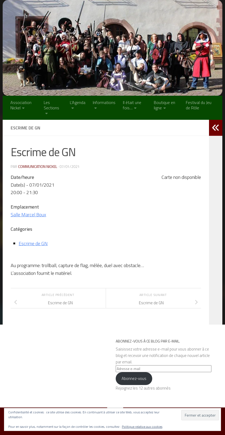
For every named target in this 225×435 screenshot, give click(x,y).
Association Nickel (20, 105)
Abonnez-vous (134, 378)
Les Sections (51, 105)
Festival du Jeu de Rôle (198, 105)
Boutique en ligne (164, 105)
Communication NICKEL (37, 166)
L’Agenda (77, 102)
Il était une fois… (132, 105)
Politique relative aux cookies (142, 426)
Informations (104, 102)
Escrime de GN (33, 243)
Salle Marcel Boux (28, 214)
